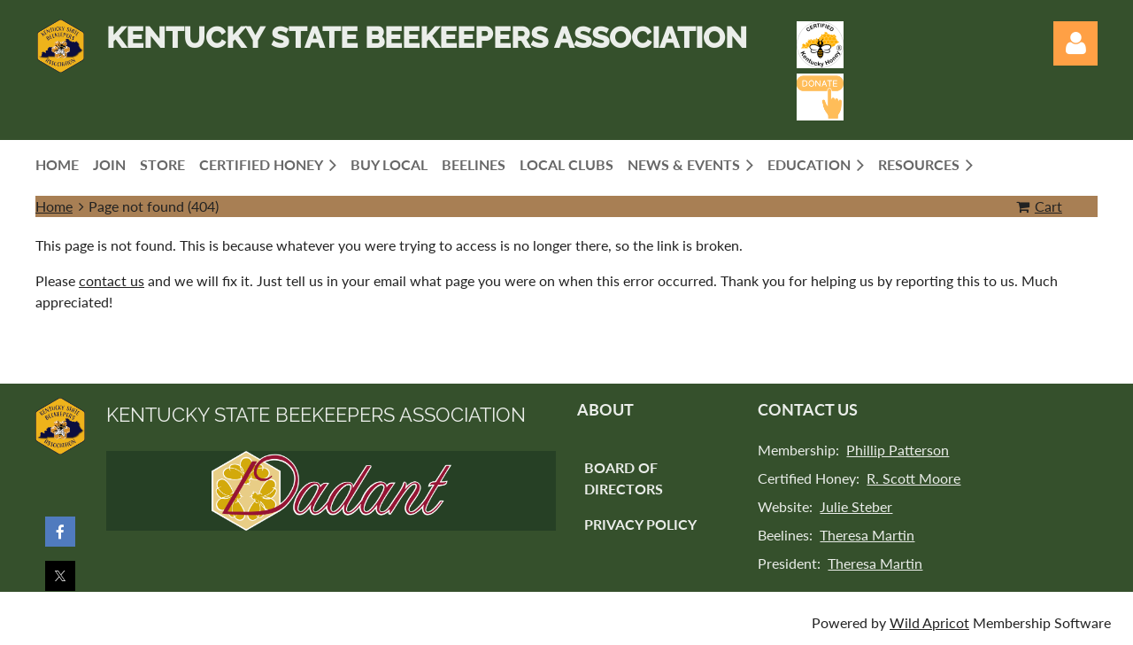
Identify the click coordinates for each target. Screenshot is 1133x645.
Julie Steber (856, 506)
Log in (1075, 43)
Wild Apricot (929, 622)
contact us (111, 280)
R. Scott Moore (913, 478)
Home (54, 206)
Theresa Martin (867, 534)
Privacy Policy (640, 524)
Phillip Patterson (897, 449)
